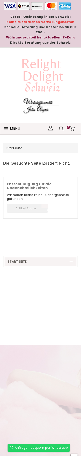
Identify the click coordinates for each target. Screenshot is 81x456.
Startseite (17, 261)
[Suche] (27, 208)
